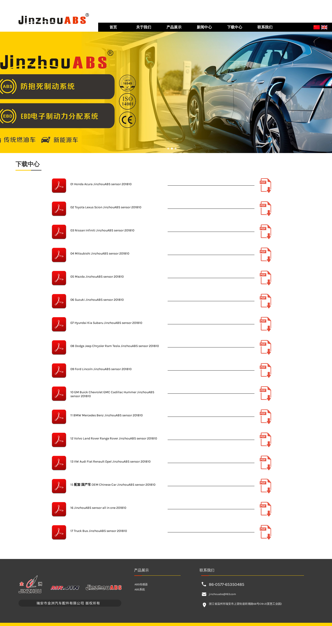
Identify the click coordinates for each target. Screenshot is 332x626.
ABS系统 (140, 589)
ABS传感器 (141, 584)
